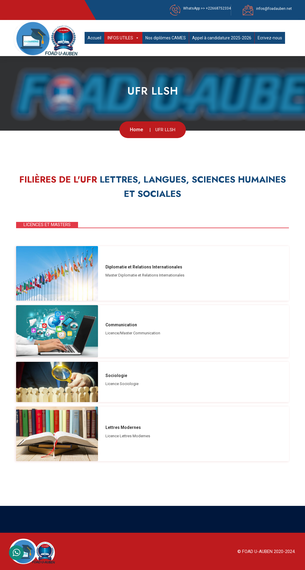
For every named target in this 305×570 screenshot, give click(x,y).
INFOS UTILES (123, 38)
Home (136, 129)
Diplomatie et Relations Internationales (143, 267)
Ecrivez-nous (270, 37)
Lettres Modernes (123, 427)
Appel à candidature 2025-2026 (221, 37)
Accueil (94, 37)
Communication (121, 324)
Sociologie (116, 375)
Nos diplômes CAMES (165, 37)
